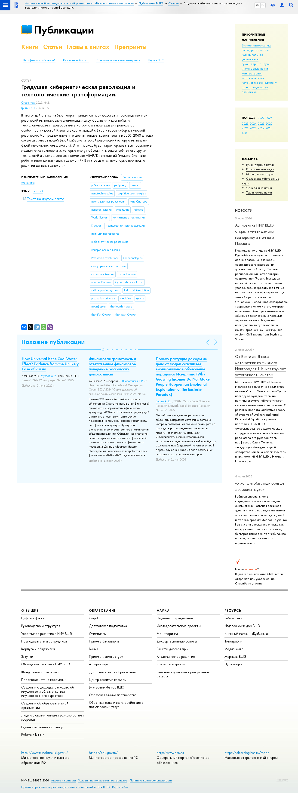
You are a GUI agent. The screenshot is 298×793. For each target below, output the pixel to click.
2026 (269, 118)
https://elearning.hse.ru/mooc (246, 752)
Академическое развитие (176, 656)
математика (250, 82)
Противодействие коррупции (43, 679)
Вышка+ (94, 649)
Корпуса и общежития (38, 649)
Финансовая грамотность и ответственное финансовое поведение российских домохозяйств (112, 366)
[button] (103, 349)
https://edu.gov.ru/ (103, 752)
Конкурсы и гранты (171, 664)
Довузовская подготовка (108, 626)
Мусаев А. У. (49, 376)
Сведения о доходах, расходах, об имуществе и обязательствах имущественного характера (47, 691)
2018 (269, 128)
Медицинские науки (259, 174)
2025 (245, 123)
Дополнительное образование (112, 672)
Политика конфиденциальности (151, 780)
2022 (269, 123)
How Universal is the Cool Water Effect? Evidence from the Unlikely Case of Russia (50, 364)
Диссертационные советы (177, 641)
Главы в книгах (88, 47)
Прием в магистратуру (106, 656)
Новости (243, 210)
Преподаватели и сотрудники (44, 641)
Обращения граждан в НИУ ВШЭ (45, 664)
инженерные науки (255, 68)
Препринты (130, 47)
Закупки (27, 656)
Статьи (52, 47)
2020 (253, 128)
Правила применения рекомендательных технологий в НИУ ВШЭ (65, 787)
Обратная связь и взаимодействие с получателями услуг (116, 704)
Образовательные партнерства (112, 695)
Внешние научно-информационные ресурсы (183, 674)
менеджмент (268, 82)
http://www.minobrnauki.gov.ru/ (44, 752)
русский (38, 191)
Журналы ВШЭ (235, 656)
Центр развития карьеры (107, 679)
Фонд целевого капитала (40, 672)
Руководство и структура (40, 626)
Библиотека (233, 618)
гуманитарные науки (256, 64)
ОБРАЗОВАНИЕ (102, 610)
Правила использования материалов (118, 60)
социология (260, 87)
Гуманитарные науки (260, 165)
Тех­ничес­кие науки (259, 192)
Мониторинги (167, 633)
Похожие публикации (53, 342)
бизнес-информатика (256, 45)
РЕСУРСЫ (233, 610)
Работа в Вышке (32, 734)
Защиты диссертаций (172, 649)
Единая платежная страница (42, 727)
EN (262, 5)
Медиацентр (233, 649)
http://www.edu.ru (170, 752)
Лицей (93, 618)
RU (257, 5)
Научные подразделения (175, 618)
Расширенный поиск (76, 60)
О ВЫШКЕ (30, 610)
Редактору (282, 779)
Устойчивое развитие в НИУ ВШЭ (46, 633)
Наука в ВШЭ (156, 60)
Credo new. (28, 103)
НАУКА (163, 610)
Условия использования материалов (102, 780)
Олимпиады (97, 633)
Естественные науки (260, 169)
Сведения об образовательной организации (44, 705)
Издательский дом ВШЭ (242, 626)
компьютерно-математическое (253, 75)
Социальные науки (259, 188)
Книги (30, 47)
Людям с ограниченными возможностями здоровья (52, 717)
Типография (233, 641)
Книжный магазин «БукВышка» (246, 633)
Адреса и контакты (63, 780)
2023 (261, 123)
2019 (261, 128)
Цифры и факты (33, 618)
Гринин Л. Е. (28, 108)
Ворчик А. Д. (163, 401)
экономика (249, 92)
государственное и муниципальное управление (255, 54)
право (246, 87)
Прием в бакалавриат (105, 641)
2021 (245, 128)
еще (245, 133)
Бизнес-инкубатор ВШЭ (106, 687)
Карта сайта (120, 787)
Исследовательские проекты (179, 626)
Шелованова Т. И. (133, 381)
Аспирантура (98, 664)
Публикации (64, 30)
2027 (261, 118)
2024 (253, 123)
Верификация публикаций (39, 60)
